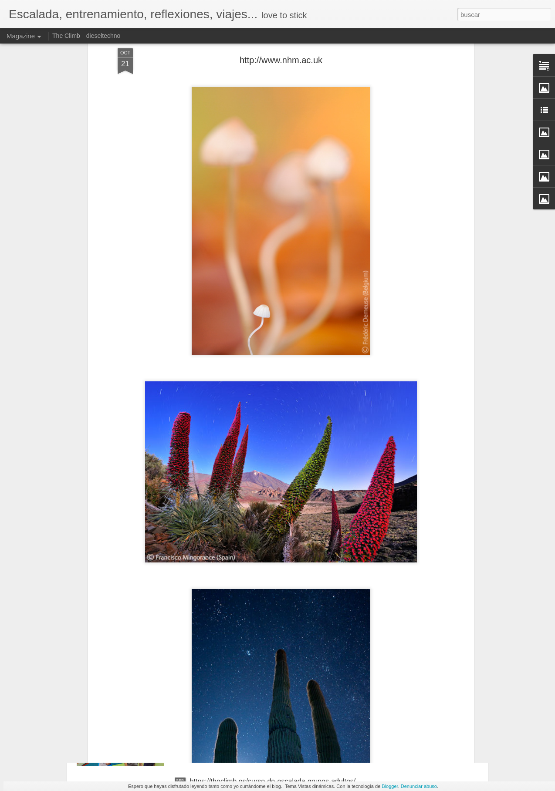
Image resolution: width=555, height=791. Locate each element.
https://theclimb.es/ (219, 682)
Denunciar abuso (419, 786)
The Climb (66, 35)
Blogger (390, 786)
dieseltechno (103, 35)
